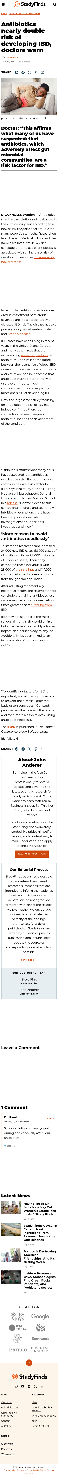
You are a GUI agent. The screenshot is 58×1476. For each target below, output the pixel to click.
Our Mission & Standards (9, 1414)
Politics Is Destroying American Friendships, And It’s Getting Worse (40, 1257)
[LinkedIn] (42, 1386)
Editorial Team (9, 1407)
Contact (5, 1420)
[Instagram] (16, 1386)
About (5, 1394)
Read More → (29, 960)
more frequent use (34, 355)
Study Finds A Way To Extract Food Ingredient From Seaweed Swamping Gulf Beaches (40, 1233)
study (11, 727)
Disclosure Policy (24, 1470)
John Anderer (14, 57)
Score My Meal (40, 1426)
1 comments (24, 61)
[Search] (55, 4)
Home (4, 14)
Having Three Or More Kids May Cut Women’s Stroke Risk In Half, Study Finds (40, 1209)
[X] (35, 1386)
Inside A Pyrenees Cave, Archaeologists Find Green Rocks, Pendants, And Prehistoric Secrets (40, 1280)
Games (5, 1436)
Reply (50, 1118)
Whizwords (7, 1454)
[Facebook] (29, 1386)
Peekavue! (7, 1449)
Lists (34, 1402)
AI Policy (6, 1426)
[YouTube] (22, 1386)
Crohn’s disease (19, 334)
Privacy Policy (10, 1470)
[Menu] (3, 4)
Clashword (7, 1444)
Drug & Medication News (24, 14)
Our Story (6, 1402)
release (12, 503)
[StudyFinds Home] (30, 4)
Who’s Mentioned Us (44, 1415)
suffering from (41, 605)
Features (38, 1394)
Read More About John (32, 854)
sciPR (35, 1420)
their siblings (24, 569)
